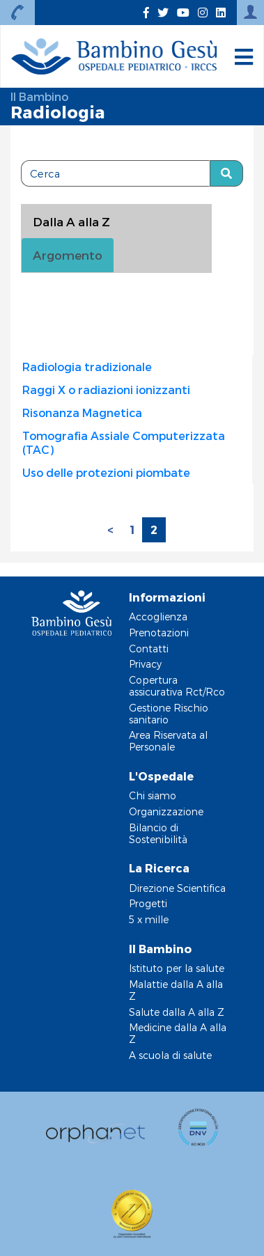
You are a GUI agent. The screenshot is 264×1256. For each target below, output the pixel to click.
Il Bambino (39, 96)
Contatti (149, 648)
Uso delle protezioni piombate (106, 472)
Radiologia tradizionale (87, 366)
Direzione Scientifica (177, 888)
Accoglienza (158, 616)
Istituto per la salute (176, 968)
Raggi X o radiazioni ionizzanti (106, 389)
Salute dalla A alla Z (176, 1012)
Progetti (148, 903)
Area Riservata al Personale (168, 741)
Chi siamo (152, 795)
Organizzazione (166, 811)
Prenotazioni (159, 632)
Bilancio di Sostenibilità (158, 833)
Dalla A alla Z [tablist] (71, 221)
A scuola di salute (170, 1055)
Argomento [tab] (67, 255)
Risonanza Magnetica (82, 412)
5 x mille (149, 919)
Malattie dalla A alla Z (176, 990)
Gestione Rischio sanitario (168, 713)
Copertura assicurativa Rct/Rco (177, 686)
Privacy (145, 664)
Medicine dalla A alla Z (177, 1033)
